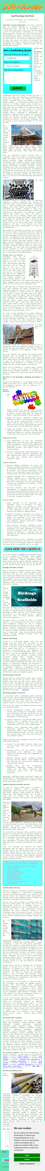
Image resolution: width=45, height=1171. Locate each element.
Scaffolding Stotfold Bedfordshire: (14, 25)
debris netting (26, 999)
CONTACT (34, 12)
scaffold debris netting (5, 925)
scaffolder (11, 387)
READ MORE (26, 690)
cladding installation (18, 1061)
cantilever (29, 158)
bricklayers (23, 1062)
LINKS (26, 12)
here (24, 1048)
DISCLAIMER (40, 12)
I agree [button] (27, 1155)
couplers (27, 147)
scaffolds (28, 570)
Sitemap (4, 1151)
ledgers (34, 147)
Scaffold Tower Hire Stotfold (12, 255)
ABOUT (30, 12)
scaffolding (33, 28)
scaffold (39, 73)
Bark (4, 242)
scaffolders (13, 249)
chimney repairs (23, 1055)
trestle (18, 163)
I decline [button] (27, 1159)
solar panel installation (12, 1066)
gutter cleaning (23, 1057)
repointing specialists (25, 1064)
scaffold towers (20, 275)
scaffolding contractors (27, 232)
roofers (5, 1055)
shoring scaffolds (9, 160)
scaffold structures (24, 1039)
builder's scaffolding (21, 1095)
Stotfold (21, 554)
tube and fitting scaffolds (24, 167)
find (7, 1021)
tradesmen (19, 1067)
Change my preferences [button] (27, 1164)
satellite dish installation (29, 1059)
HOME (22, 12)
